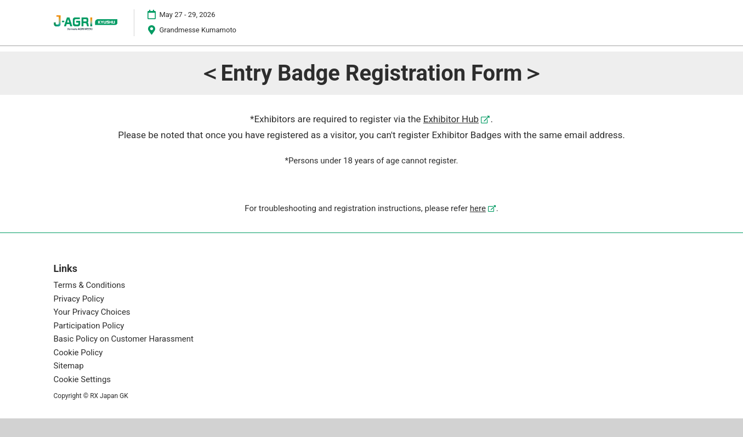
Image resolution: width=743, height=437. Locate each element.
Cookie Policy (78, 352)
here (478, 208)
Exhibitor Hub (451, 118)
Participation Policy (89, 326)
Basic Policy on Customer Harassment (124, 339)
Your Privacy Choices (92, 312)
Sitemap (69, 366)
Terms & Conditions (90, 286)
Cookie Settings (82, 379)
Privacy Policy (79, 299)
